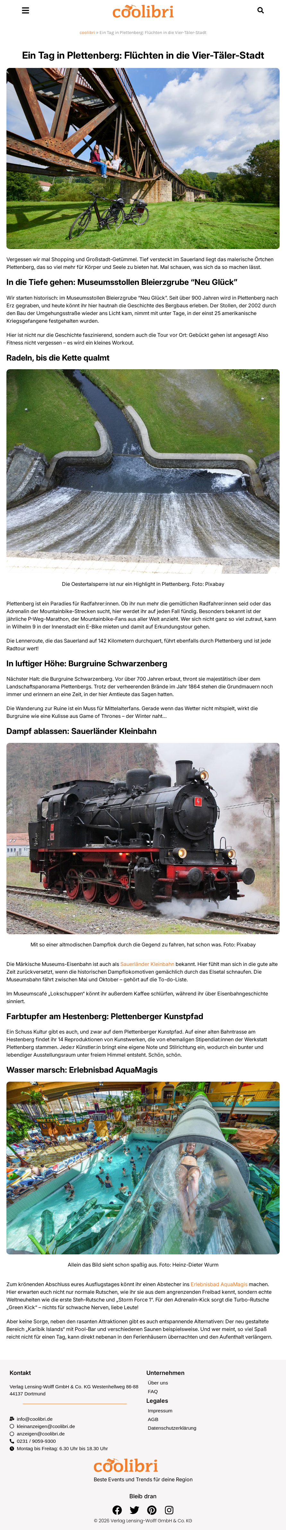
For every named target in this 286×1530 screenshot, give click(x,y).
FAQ (153, 1390)
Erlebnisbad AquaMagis (219, 1284)
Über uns (158, 1382)
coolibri (87, 32)
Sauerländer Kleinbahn (147, 964)
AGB (153, 1418)
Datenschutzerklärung (171, 1426)
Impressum (160, 1409)
